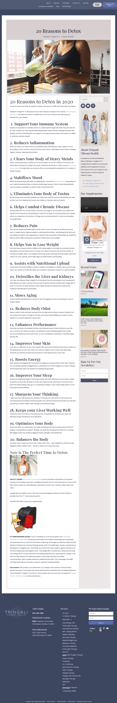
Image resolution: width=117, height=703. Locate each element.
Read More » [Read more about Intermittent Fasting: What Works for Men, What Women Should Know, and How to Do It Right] (84, 358)
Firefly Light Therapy (69, 626)
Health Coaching (68, 634)
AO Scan (65, 613)
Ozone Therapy (68, 658)
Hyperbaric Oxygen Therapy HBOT (72, 655)
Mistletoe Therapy (69, 643)
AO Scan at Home (87, 293)
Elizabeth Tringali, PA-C (93, 183)
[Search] (105, 101)
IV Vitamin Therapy (69, 616)
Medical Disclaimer (61, 701)
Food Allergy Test (68, 623)
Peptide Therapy (68, 673)
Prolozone (66, 661)
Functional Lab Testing (70, 629)
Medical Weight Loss (69, 640)
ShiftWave (66, 682)
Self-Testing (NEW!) (69, 632)
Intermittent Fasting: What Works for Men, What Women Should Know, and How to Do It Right (94, 354)
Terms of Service (51, 701)
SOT (63, 685)
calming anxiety (59, 183)
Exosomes (67, 619)
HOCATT (65, 652)
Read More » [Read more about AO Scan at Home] (84, 295)
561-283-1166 (38, 613)
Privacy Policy (71, 701)
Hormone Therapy (69, 637)
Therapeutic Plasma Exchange (69, 688)
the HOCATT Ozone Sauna (32, 481)
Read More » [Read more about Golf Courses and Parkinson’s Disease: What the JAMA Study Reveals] (84, 327)
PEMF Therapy (67, 670)
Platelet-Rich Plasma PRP (71, 676)
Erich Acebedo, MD (92, 188)
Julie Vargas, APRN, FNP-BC (94, 185)
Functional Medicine (69, 646)
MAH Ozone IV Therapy (70, 667)
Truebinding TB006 (69, 691)
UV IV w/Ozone (67, 664)
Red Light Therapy (68, 679)
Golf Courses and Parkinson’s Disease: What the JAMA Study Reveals (92, 323)
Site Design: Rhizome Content (84, 701)
